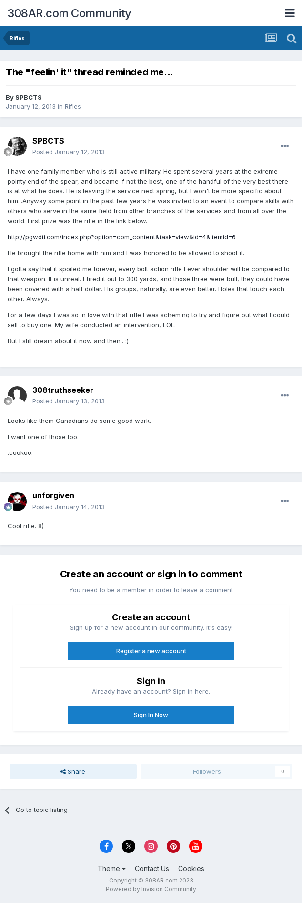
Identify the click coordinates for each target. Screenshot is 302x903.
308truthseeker (62, 390)
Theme (112, 868)
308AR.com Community (69, 13)
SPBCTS (28, 97)
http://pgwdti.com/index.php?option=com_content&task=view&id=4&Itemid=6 (122, 237)
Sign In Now (151, 714)
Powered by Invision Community (151, 889)
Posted (68, 151)
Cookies (191, 868)
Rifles (73, 106)
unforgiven (53, 495)
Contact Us (152, 868)
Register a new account (151, 651)
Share (72, 771)
